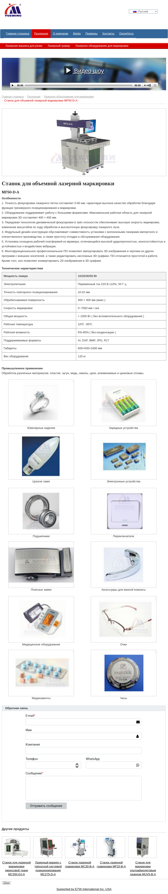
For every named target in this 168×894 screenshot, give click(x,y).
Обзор (6, 883)
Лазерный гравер (59, 45)
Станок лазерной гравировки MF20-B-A (111, 864)
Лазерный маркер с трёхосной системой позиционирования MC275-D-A (48, 868)
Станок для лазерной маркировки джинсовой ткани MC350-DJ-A (16, 868)
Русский (140, 11)
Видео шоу (84, 70)
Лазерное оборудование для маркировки (101, 45)
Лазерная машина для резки (23, 45)
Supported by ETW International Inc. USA (84, 889)
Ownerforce (126, 33)
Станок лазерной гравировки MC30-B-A (79, 864)
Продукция (33, 96)
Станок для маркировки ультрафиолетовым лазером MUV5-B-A (143, 868)
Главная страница (13, 96)
